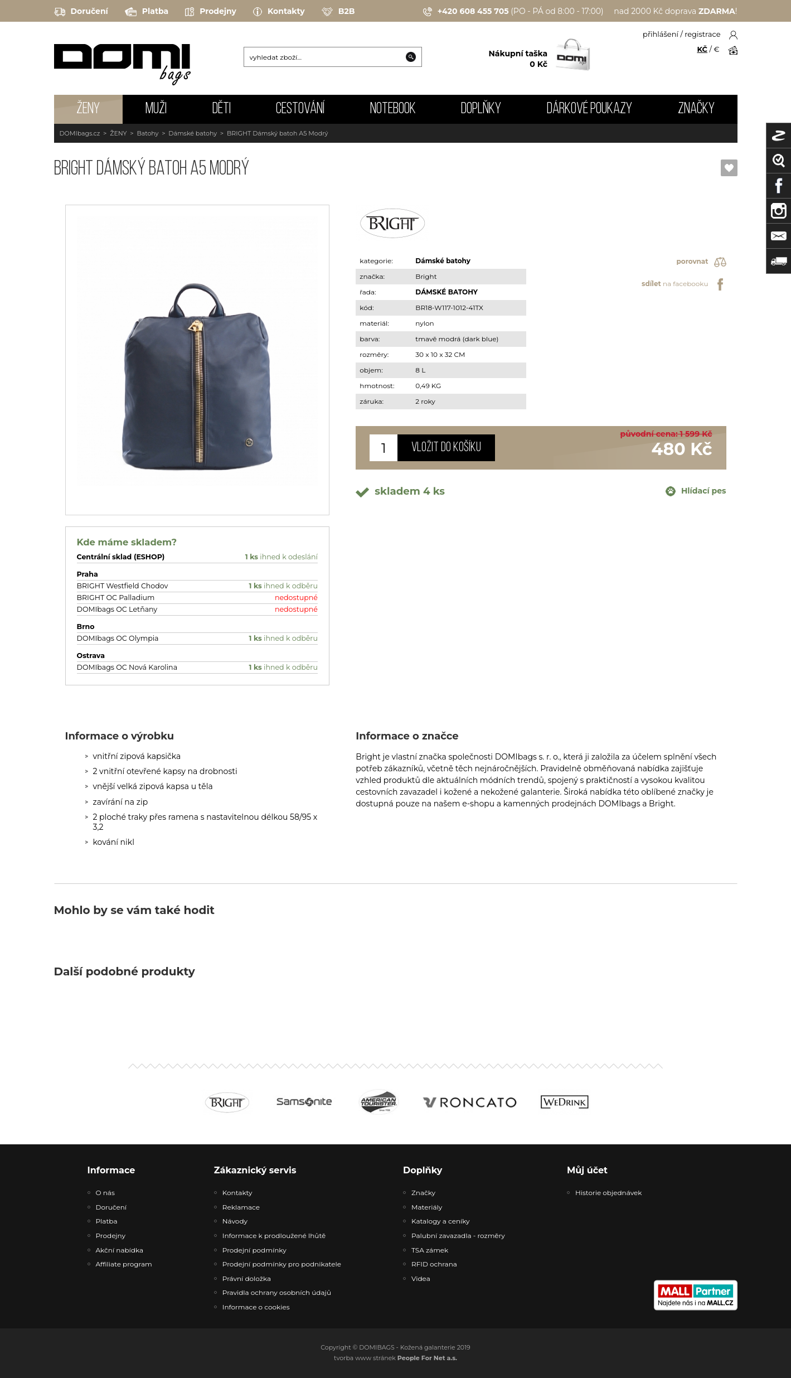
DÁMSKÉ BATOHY (446, 292)
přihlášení (660, 34)
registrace (702, 34)
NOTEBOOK (393, 109)
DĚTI (221, 109)
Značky (696, 109)
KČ (702, 49)
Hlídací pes (696, 491)
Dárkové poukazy (589, 109)
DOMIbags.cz (80, 133)
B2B (338, 11)
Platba (146, 11)
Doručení (81, 11)
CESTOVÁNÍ (300, 109)
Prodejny (210, 11)
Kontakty (279, 11)
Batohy (147, 133)
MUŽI (156, 109)
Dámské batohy (192, 133)
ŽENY (88, 109)
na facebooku (684, 284)
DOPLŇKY (481, 109)
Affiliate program (124, 1264)
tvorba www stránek (395, 1358)
